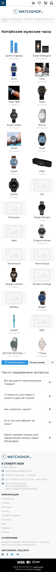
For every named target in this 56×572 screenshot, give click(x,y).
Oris (42, 194)
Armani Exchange (42, 284)
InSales (38, 569)
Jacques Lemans (14, 284)
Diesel (14, 171)
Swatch (14, 330)
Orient (14, 148)
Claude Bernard (42, 217)
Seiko (14, 240)
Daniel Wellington (42, 55)
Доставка (6, 507)
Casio (42, 78)
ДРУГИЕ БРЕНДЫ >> (14, 353)
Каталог (5, 532)
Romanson (14, 217)
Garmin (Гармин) (14, 55)
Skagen (42, 307)
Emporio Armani (41, 240)
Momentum (14, 263)
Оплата (5, 511)
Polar (42, 171)
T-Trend (42, 353)
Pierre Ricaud (42, 263)
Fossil (42, 148)
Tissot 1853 (14, 102)
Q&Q (42, 330)
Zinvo (14, 78)
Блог (4, 523)
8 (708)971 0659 (12, 463)
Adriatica (14, 307)
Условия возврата (10, 515)
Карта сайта (38, 567)
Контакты (6, 519)
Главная (5, 528)
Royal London (14, 125)
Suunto (14, 194)
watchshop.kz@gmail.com (19, 471)
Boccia (42, 125)
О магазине (7, 498)
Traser (42, 102)
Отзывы (5, 503)
